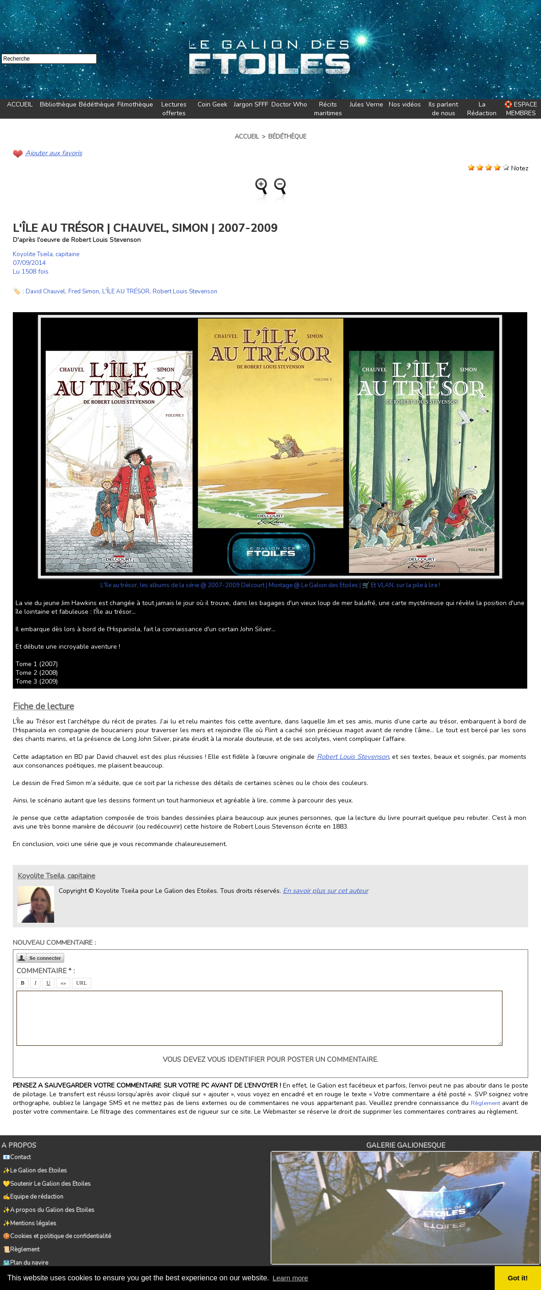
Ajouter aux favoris (52, 152)
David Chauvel (47, 290)
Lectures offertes (174, 109)
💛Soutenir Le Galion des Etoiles (45, 1175)
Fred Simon (87, 290)
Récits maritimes (328, 109)
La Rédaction (482, 109)
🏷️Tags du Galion (25, 1246)
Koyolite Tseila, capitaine (49, 253)
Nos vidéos (405, 104)
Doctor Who (289, 104)
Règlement (486, 1102)
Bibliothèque (58, 104)
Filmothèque (135, 104)
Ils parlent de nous (443, 109)
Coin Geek (212, 104)
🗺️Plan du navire (24, 1236)
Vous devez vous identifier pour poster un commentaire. (270, 1058)
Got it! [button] (518, 1278)
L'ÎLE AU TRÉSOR (132, 290)
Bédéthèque (97, 104)
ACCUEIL (20, 104)
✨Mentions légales (28, 1205)
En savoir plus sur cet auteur (323, 889)
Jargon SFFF (251, 104)
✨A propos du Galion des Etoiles (47, 1195)
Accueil (247, 137)
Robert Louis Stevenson (196, 290)
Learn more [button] (291, 1278)
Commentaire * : (46, 970)
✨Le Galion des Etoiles (33, 1165)
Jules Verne (366, 104)
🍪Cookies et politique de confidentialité (55, 1215)
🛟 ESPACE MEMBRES (520, 109)
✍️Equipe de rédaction (31, 1185)
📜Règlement (19, 1226)
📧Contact (15, 1155)
